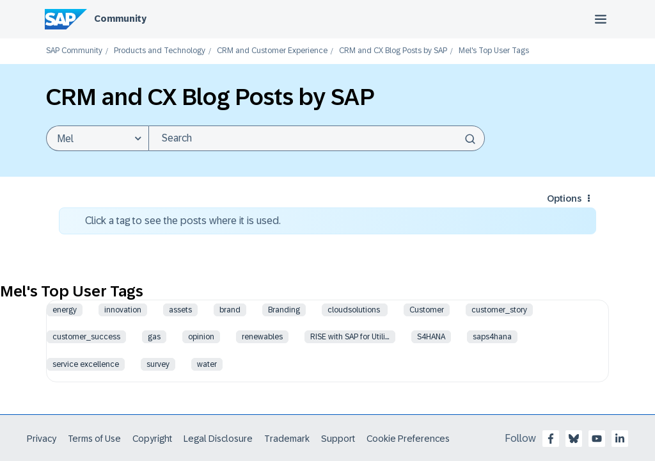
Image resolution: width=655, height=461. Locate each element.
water (207, 364)
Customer (426, 309)
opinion (201, 336)
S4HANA (431, 336)
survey (158, 364)
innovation (122, 309)
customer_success (86, 336)
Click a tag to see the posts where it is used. (183, 220)
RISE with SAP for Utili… (350, 336)
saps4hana (492, 336)
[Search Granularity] (97, 138)
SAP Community (74, 51)
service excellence (85, 364)
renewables (262, 336)
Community (120, 18)
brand (230, 309)
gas (154, 336)
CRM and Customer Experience (272, 51)
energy (64, 309)
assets (180, 309)
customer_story (499, 309)
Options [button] (564, 198)
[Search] (316, 138)
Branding (284, 309)
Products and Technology (159, 51)
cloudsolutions (355, 309)
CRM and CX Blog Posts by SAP (393, 51)
